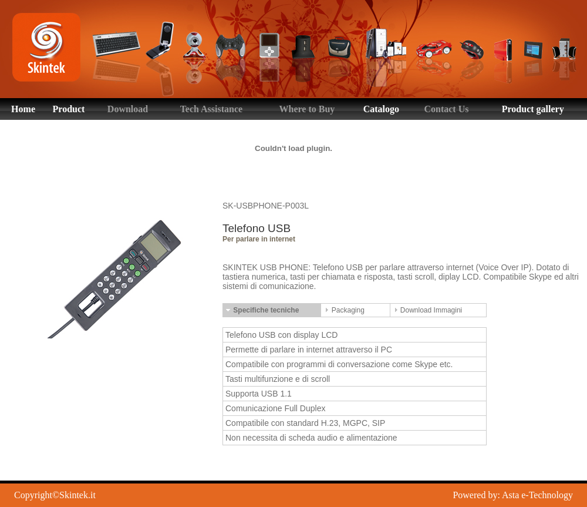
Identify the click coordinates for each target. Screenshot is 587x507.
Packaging (343, 310)
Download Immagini (428, 310)
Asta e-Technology (537, 495)
